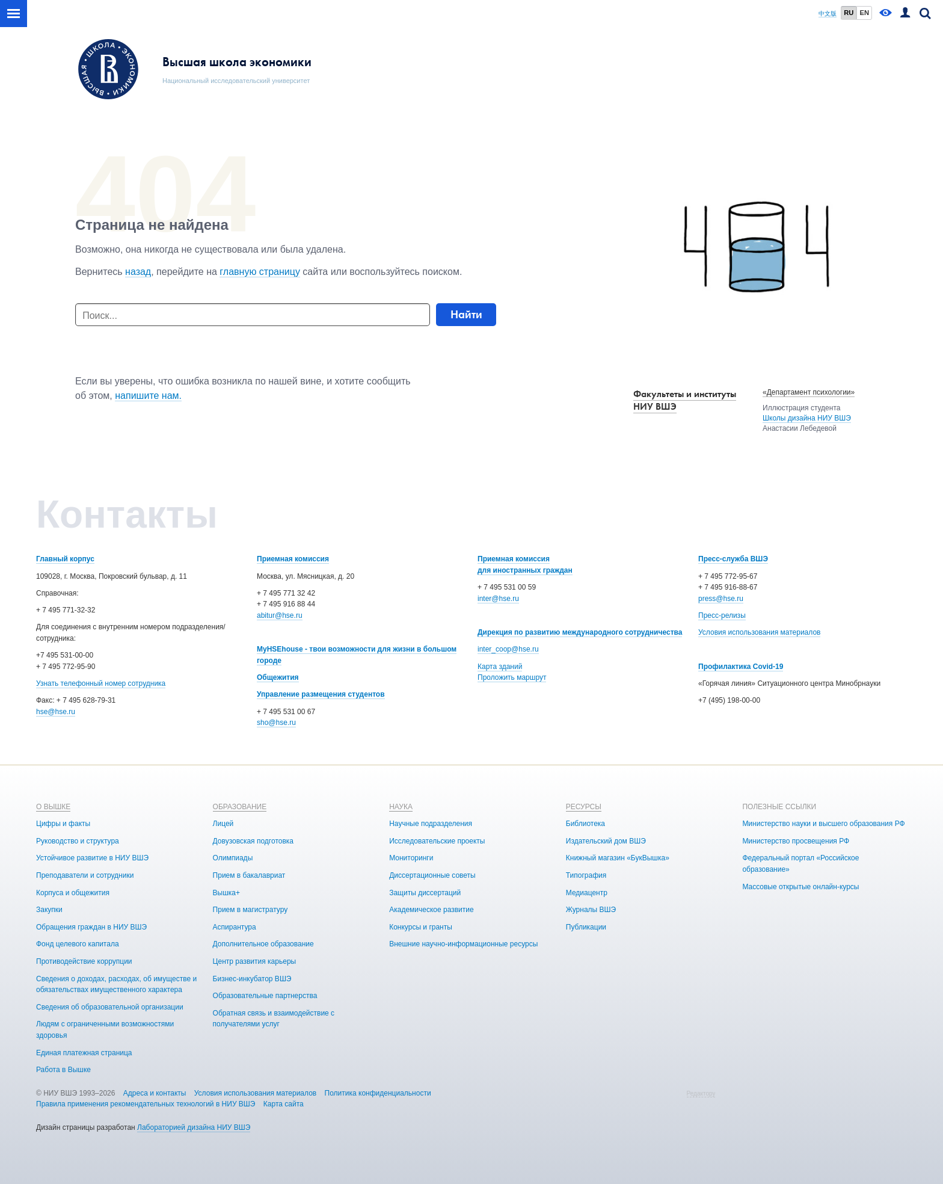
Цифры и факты (63, 823)
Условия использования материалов (759, 632)
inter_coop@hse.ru (508, 649)
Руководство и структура (77, 841)
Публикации (586, 927)
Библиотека (585, 823)
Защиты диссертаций (425, 893)
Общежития (278, 677)
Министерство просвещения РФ (795, 841)
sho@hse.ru (276, 722)
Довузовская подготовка (253, 841)
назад (138, 272)
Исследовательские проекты (437, 841)
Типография (586, 875)
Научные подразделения (430, 823)
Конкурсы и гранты (420, 927)
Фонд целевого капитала (77, 944)
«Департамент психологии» (809, 392)
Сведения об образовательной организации (109, 1007)
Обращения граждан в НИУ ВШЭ (91, 927)
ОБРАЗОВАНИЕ (240, 807)
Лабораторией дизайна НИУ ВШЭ (193, 1127)
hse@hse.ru (55, 712)
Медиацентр (586, 893)
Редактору (701, 1093)
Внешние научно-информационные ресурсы (463, 944)
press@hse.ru (720, 598)
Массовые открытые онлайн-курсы (800, 887)
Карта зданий (500, 666)
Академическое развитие (431, 909)
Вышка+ (226, 893)
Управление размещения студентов (321, 694)
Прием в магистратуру (250, 909)
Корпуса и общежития (72, 893)
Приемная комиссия (293, 559)
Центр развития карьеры (254, 961)
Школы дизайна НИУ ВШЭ (807, 418)
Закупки (49, 909)
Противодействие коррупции (84, 961)
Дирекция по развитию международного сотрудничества (580, 632)
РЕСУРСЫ (583, 807)
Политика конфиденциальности (378, 1093)
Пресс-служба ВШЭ (733, 559)
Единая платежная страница (84, 1053)
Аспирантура (234, 927)
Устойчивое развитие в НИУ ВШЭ (92, 858)
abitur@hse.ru (280, 615)
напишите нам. (148, 395)
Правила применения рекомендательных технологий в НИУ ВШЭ (146, 1104)
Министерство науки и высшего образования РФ (823, 823)
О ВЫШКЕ (53, 807)
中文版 (828, 13)
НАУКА (401, 807)
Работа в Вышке (63, 1069)
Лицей (223, 823)
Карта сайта (283, 1104)
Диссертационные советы (432, 875)
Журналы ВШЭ (591, 909)
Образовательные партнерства (265, 995)
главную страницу (260, 272)
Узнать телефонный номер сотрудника (100, 683)
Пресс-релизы (722, 615)
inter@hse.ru (498, 598)
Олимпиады (233, 858)
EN (864, 12)
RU (848, 12)
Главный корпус (65, 559)
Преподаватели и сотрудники (85, 875)
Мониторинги (411, 858)
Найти (466, 314)
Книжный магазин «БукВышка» (617, 858)
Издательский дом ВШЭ (606, 841)
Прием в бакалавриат (249, 875)
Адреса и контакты (154, 1093)
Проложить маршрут (512, 677)
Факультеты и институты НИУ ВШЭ (684, 400)
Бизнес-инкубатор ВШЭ (252, 979)
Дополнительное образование (263, 944)
